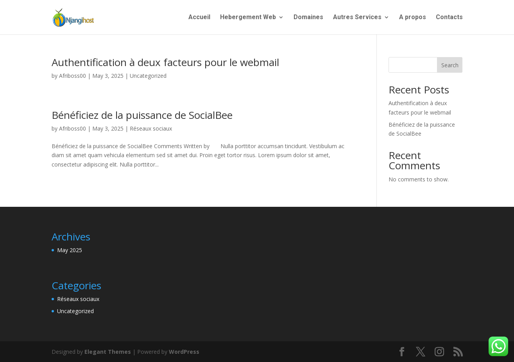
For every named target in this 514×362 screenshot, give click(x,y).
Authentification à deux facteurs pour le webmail (165, 62)
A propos (412, 17)
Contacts (449, 17)
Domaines (308, 17)
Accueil (199, 17)
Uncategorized (148, 75)
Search (449, 65)
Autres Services (357, 17)
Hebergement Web (248, 17)
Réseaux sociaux (151, 128)
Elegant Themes (107, 351)
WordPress (184, 351)
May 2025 (69, 250)
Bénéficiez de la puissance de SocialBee (142, 115)
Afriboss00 (72, 75)
